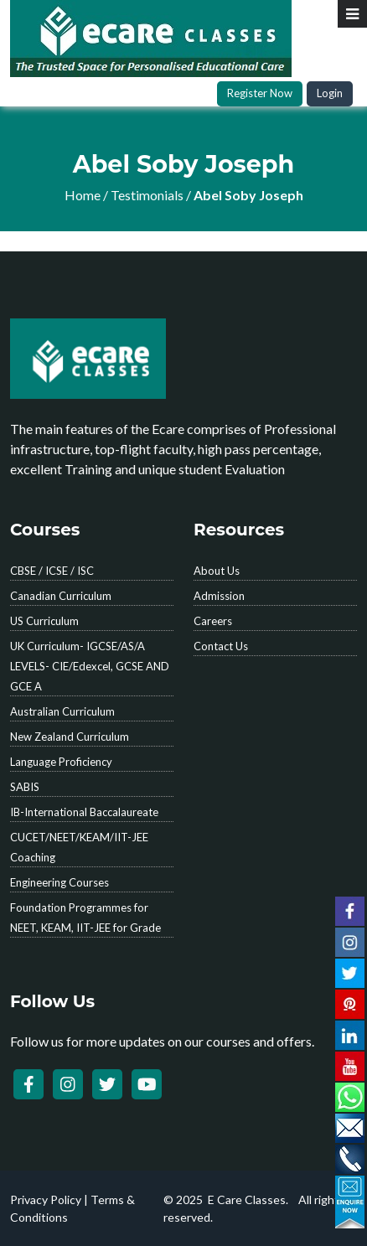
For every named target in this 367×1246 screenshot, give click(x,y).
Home (83, 195)
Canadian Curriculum (60, 595)
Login (330, 93)
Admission (219, 595)
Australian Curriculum (62, 711)
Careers (213, 621)
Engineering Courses (59, 882)
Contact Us (221, 646)
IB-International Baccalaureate (84, 812)
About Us (217, 570)
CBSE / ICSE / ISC (52, 570)
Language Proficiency (61, 761)
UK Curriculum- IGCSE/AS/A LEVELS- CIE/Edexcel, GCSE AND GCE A (89, 666)
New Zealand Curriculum (69, 736)
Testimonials (147, 195)
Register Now (259, 93)
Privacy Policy (45, 1199)
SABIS (24, 787)
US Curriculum (44, 621)
